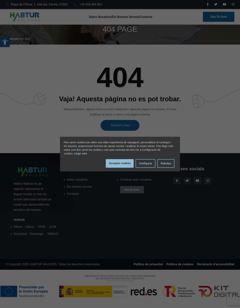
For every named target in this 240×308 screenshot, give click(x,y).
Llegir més (80, 153)
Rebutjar (166, 163)
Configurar (145, 163)
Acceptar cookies (120, 163)
